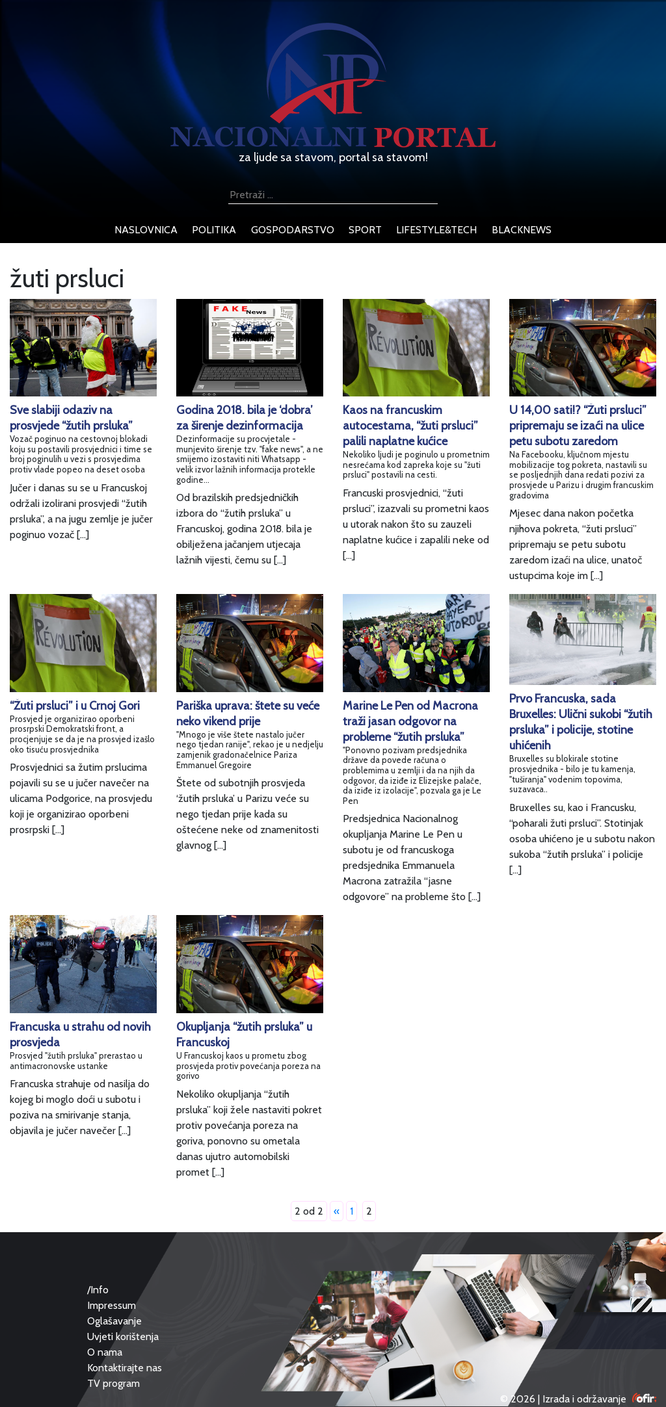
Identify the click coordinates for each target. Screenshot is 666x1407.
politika (214, 230)
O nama (104, 1352)
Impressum (111, 1305)
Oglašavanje (114, 1321)
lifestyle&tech (436, 230)
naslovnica (146, 230)
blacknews (522, 230)
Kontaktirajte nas (124, 1368)
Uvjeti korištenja (123, 1336)
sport (365, 230)
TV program (113, 1383)
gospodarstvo (292, 230)
